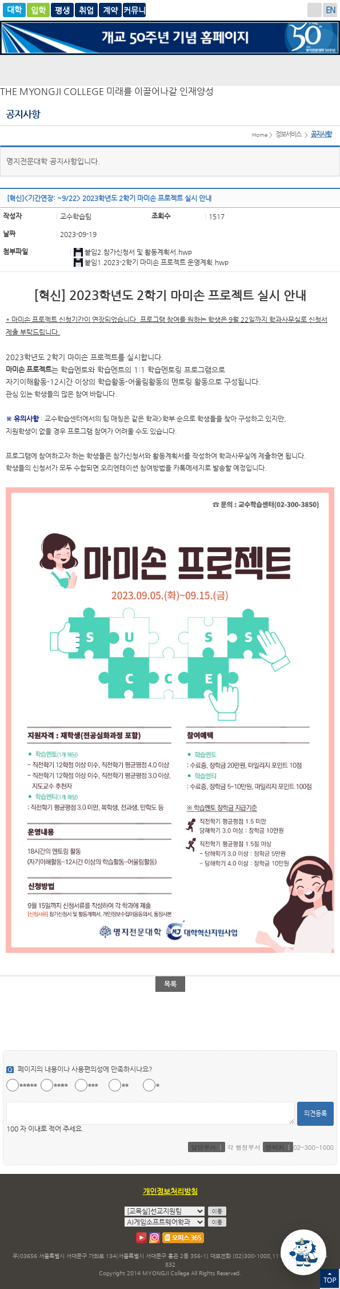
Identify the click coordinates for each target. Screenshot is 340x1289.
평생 (86, 10)
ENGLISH (330, 10)
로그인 (314, 10)
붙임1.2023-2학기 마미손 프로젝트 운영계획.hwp (157, 262)
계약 (134, 10)
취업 (110, 10)
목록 (170, 984)
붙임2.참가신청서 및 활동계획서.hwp (138, 252)
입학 (38, 10)
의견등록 (315, 1113)
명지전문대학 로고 (170, 69)
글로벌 (62, 10)
